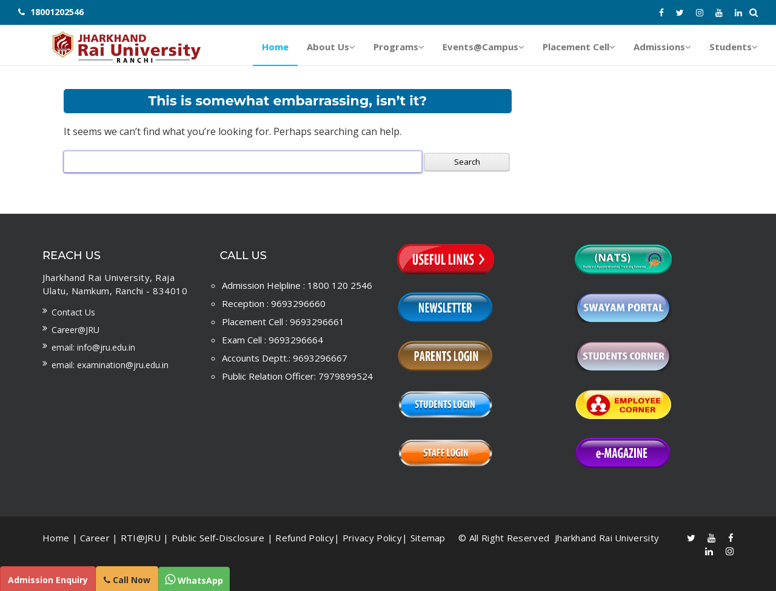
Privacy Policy (372, 538)
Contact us (73, 312)
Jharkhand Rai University (606, 538)
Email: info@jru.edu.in (93, 347)
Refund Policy (304, 538)
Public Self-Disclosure (218, 538)
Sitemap (428, 538)
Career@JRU (75, 329)
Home (55, 538)
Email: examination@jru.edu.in (110, 365)
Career (95, 538)
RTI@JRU (141, 538)
